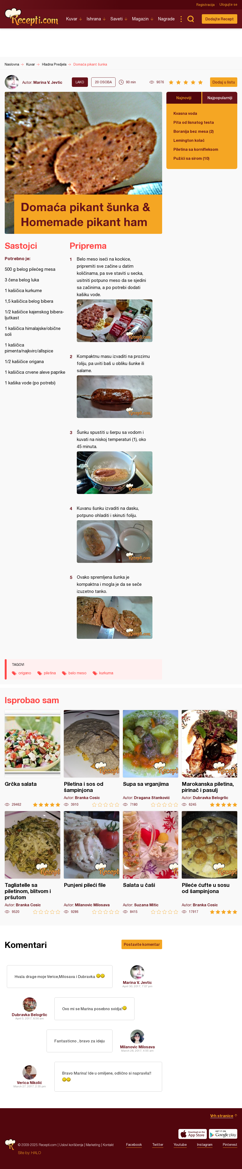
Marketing (93, 1145)
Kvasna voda (185, 113)
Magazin (140, 18)
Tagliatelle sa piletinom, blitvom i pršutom (32, 862)
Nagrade (166, 18)
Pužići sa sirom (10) (191, 158)
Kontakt (108, 1145)
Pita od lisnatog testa (193, 122)
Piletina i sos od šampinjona (91, 758)
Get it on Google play (223, 1134)
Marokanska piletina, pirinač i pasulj (209, 758)
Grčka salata (32, 758)
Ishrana (94, 18)
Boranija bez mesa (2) (193, 131)
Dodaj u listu (223, 82)
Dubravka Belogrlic (29, 1014)
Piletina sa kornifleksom (195, 149)
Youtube (180, 1145)
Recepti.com (32, 17)
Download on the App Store (192, 1134)
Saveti (116, 18)
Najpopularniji (219, 97)
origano (24, 673)
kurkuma (106, 673)
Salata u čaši (150, 862)
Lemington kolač (189, 140)
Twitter (157, 1145)
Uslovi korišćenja (71, 1145)
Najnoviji (183, 97)
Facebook (134, 1145)
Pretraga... (190, 19)
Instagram (204, 1145)
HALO (36, 1153)
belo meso (77, 673)
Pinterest (230, 1145)
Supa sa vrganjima (150, 758)
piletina (50, 673)
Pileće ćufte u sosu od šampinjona (209, 862)
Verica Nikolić (29, 1082)
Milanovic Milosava (137, 1047)
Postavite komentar (142, 944)
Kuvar (71, 18)
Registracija (205, 5)
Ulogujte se (228, 5)
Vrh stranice (221, 1115)
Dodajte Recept (219, 19)
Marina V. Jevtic (47, 82)
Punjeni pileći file (91, 862)
